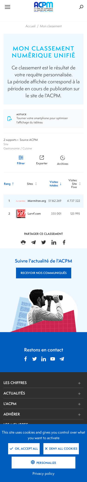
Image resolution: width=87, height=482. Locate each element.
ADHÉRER (11, 414)
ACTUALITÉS (14, 393)
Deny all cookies (61, 449)
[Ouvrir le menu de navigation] (16, 6)
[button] (60, 383)
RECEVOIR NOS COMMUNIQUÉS (44, 273)
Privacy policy (43, 473)
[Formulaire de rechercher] (70, 7)
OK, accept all (24, 449)
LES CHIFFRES (15, 382)
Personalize (46, 463)
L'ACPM (9, 403)
